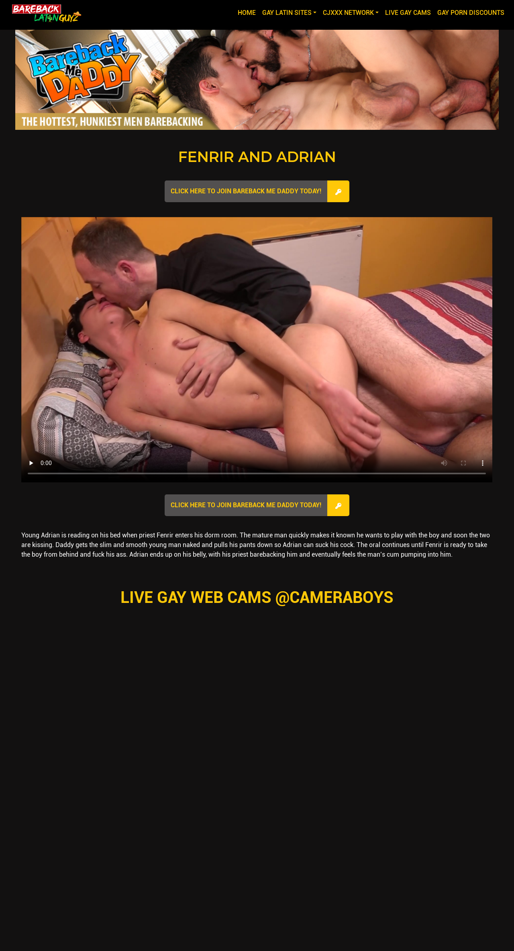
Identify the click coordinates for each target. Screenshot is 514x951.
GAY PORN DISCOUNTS (470, 12)
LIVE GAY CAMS (408, 12)
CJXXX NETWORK (348, 12)
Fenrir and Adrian (257, 157)
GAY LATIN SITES (287, 12)
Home (248, 12)
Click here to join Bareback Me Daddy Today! (246, 191)
